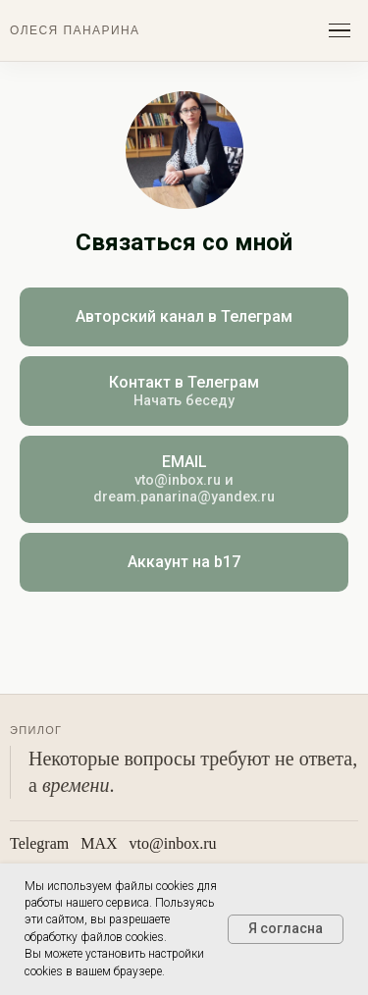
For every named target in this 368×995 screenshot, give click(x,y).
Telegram (39, 843)
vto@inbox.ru (173, 843)
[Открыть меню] (339, 31)
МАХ (98, 843)
